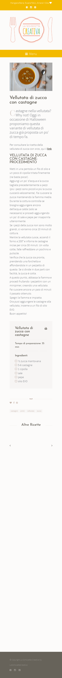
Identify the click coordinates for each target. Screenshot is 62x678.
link (49, 149)
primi (22, 411)
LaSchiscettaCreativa (18, 665)
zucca (39, 411)
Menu (31, 54)
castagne (14, 411)
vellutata (30, 411)
